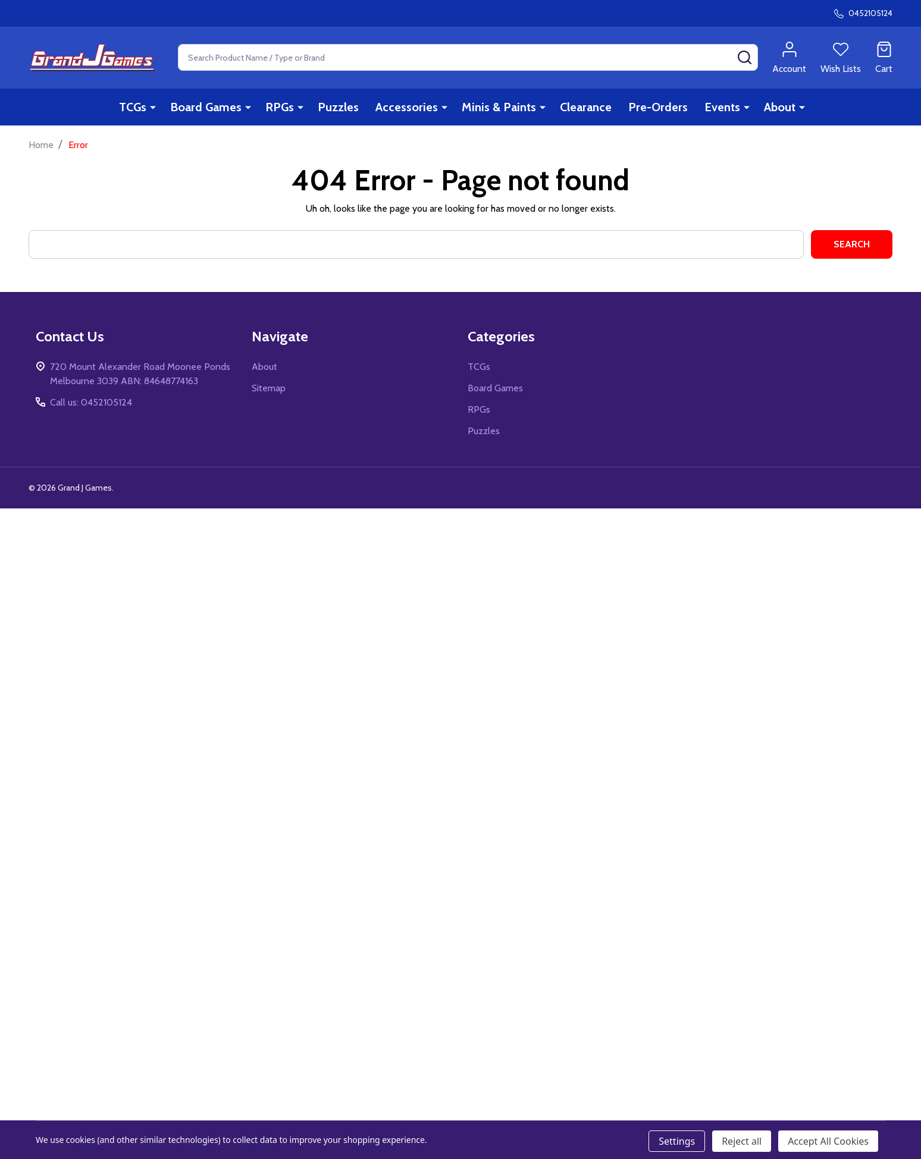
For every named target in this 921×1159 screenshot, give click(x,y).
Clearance (586, 107)
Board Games (206, 107)
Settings (677, 1141)
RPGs (279, 107)
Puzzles (338, 107)
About (779, 107)
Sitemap (269, 388)
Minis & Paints (499, 107)
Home (41, 144)
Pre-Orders (658, 107)
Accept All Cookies (828, 1141)
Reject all (742, 1141)
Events (722, 107)
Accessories (406, 107)
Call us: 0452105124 (91, 402)
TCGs (132, 107)
